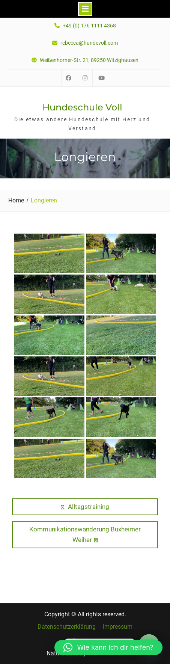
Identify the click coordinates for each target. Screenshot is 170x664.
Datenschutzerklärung (67, 627)
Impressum (117, 627)
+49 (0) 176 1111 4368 (89, 26)
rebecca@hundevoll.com (89, 43)
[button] (108, 647)
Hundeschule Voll (82, 107)
